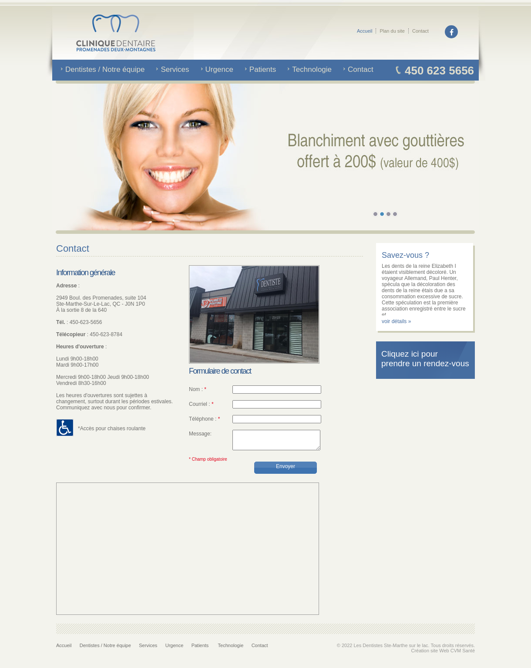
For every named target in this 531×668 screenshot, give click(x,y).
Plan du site (392, 31)
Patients (201, 649)
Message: (200, 434)
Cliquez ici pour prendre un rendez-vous (425, 358)
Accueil (364, 31)
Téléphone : (204, 419)
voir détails (395, 321)
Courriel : (201, 404)
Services (148, 649)
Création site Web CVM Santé (443, 654)
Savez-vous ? (405, 255)
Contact (420, 31)
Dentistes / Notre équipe (105, 649)
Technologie (231, 649)
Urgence (174, 649)
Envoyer (285, 470)
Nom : (197, 389)
